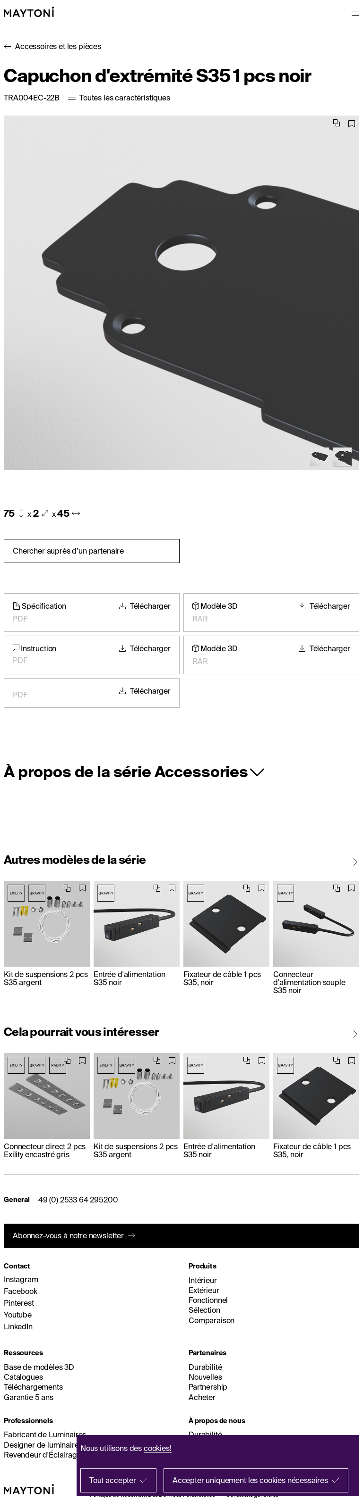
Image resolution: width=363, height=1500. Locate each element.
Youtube (18, 1314)
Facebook (20, 1291)
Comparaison (211, 1320)
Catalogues (23, 1377)
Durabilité (205, 1367)
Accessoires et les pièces (58, 46)
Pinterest (19, 1303)
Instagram (21, 1279)
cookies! (158, 1448)
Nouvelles (205, 1377)
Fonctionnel (208, 1300)
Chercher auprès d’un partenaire (68, 551)
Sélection (204, 1310)
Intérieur (203, 1280)
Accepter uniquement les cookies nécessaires (250, 1480)
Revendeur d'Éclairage (42, 1454)
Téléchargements (33, 1387)
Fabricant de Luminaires (45, 1434)
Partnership (208, 1387)
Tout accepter (112, 1480)
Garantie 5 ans (28, 1397)
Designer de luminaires (43, 1445)
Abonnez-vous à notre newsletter (68, 1235)
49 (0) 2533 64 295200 (78, 1199)
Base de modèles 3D (39, 1367)
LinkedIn (18, 1326)
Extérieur (204, 1290)
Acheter (202, 1397)
